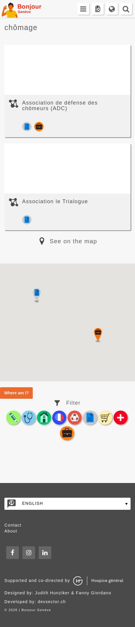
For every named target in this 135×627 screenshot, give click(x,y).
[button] (97, 335)
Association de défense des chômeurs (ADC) (60, 106)
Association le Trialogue (55, 201)
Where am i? (16, 393)
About (10, 531)
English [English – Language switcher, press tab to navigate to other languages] (32, 503)
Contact (13, 525)
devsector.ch (52, 601)
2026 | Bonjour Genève (30, 610)
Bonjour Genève (28, 9)
